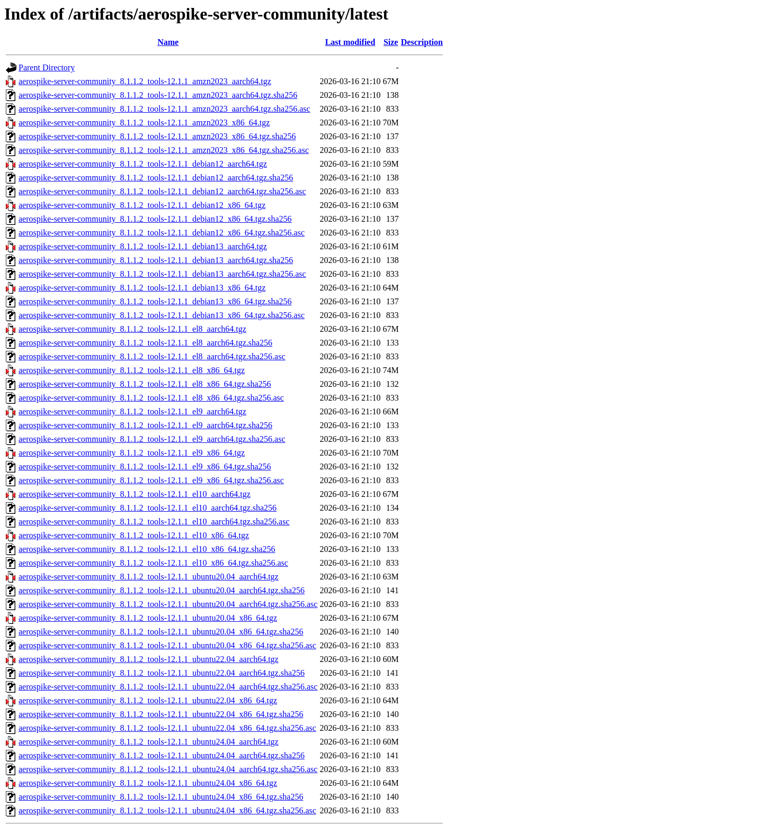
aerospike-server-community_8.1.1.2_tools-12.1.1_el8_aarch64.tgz (132, 328)
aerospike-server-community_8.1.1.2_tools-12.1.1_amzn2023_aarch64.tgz (145, 81)
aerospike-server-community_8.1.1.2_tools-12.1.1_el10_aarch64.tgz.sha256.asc (154, 521)
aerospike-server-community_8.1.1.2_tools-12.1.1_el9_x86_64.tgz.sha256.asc (151, 480)
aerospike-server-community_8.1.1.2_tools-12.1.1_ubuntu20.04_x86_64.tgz (148, 617)
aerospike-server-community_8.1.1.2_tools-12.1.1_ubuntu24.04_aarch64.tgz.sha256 (162, 755)
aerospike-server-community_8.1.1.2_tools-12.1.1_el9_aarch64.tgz (132, 411)
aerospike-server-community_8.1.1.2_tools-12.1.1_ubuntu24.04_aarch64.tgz (149, 741)
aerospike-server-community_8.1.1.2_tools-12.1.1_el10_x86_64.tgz (134, 535)
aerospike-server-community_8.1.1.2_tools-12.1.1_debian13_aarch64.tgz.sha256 (156, 260)
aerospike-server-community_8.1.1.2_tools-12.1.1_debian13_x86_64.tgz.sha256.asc (162, 315)
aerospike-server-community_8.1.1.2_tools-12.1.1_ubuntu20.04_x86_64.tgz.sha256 (161, 631)
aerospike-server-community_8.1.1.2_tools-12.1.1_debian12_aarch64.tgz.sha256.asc (162, 191)
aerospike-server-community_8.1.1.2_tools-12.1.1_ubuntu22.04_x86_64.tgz (148, 700)
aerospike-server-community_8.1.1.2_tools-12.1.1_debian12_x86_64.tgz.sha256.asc (162, 232)
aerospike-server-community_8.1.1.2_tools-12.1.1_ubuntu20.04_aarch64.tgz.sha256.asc (168, 604)
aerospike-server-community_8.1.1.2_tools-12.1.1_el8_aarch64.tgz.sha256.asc (152, 356)
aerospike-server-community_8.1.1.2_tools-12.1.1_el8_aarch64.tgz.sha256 (145, 342)
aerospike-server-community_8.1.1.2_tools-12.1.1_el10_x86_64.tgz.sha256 (147, 549)
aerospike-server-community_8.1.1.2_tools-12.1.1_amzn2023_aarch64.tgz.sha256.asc (164, 108)
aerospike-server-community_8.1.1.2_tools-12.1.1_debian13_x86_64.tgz (142, 287)
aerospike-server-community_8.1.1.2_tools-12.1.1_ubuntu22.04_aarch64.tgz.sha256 (162, 672)
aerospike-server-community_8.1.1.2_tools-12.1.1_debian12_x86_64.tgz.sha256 (155, 218)
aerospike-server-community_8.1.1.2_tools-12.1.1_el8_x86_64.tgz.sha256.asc (151, 397)
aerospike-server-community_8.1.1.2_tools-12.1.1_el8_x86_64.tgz (132, 370)
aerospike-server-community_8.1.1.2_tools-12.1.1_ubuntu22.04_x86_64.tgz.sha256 (161, 714)
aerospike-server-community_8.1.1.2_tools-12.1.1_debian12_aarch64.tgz (143, 163)
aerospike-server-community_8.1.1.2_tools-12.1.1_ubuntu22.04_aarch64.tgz (149, 659)
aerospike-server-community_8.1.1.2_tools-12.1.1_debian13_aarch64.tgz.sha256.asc (162, 273)
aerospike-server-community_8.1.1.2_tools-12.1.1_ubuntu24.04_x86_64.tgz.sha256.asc (167, 810)
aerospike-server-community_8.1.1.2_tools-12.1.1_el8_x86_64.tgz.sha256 (145, 383)
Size (391, 42)
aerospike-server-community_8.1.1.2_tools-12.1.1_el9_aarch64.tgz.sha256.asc (152, 438)
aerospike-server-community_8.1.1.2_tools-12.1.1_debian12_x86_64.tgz (142, 205)
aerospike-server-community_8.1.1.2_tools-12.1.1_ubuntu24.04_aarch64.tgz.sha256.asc (168, 769)
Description (422, 42)
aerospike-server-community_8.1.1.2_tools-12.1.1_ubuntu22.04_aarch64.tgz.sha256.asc (168, 686)
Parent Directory (47, 67)
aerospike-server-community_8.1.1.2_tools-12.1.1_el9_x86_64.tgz (132, 452)
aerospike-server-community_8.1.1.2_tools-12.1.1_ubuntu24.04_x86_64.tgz (148, 782)
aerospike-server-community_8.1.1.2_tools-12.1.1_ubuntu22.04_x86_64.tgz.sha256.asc (167, 727)
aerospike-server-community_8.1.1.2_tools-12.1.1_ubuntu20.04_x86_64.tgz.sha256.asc (167, 645)
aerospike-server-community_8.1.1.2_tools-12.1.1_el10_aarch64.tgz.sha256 (148, 507)
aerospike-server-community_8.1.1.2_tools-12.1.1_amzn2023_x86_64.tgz (144, 122)
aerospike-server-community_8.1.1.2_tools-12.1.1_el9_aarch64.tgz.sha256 (145, 425)
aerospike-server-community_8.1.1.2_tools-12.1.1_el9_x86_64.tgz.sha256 (145, 466)
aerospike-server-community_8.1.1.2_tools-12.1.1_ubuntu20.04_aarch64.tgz (149, 576)
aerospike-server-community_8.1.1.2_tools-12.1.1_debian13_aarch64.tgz (143, 246)
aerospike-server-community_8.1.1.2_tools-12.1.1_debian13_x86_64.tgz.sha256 (155, 301)
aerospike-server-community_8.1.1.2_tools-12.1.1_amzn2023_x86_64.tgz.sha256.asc (164, 150)
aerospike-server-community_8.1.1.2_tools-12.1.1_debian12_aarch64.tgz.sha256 (156, 177)
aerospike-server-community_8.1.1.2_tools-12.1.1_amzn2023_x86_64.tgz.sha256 (157, 136)
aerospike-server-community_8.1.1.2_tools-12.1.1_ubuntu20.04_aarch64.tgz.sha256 (162, 590)
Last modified (350, 42)
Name (168, 42)
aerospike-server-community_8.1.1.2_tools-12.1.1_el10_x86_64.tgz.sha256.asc (153, 562)
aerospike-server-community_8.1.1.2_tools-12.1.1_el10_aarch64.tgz (135, 493)
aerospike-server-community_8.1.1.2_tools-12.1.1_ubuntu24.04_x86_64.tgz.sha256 (161, 796)
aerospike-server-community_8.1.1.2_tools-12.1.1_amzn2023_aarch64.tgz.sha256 (158, 94)
